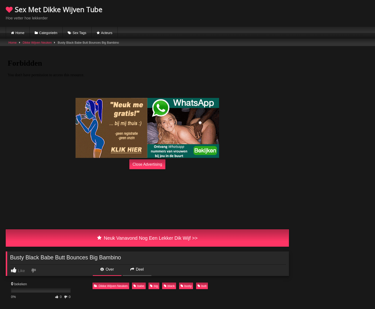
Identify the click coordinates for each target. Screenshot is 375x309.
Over (107, 269)
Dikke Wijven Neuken (37, 42)
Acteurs (106, 33)
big (154, 286)
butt (202, 286)
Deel (137, 269)
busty (186, 286)
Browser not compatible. (313, 13)
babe (138, 286)
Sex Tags (79, 33)
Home (20, 33)
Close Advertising (147, 164)
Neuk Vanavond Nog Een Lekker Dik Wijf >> (147, 238)
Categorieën (48, 33)
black (169, 286)
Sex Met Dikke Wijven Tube (54, 9)
